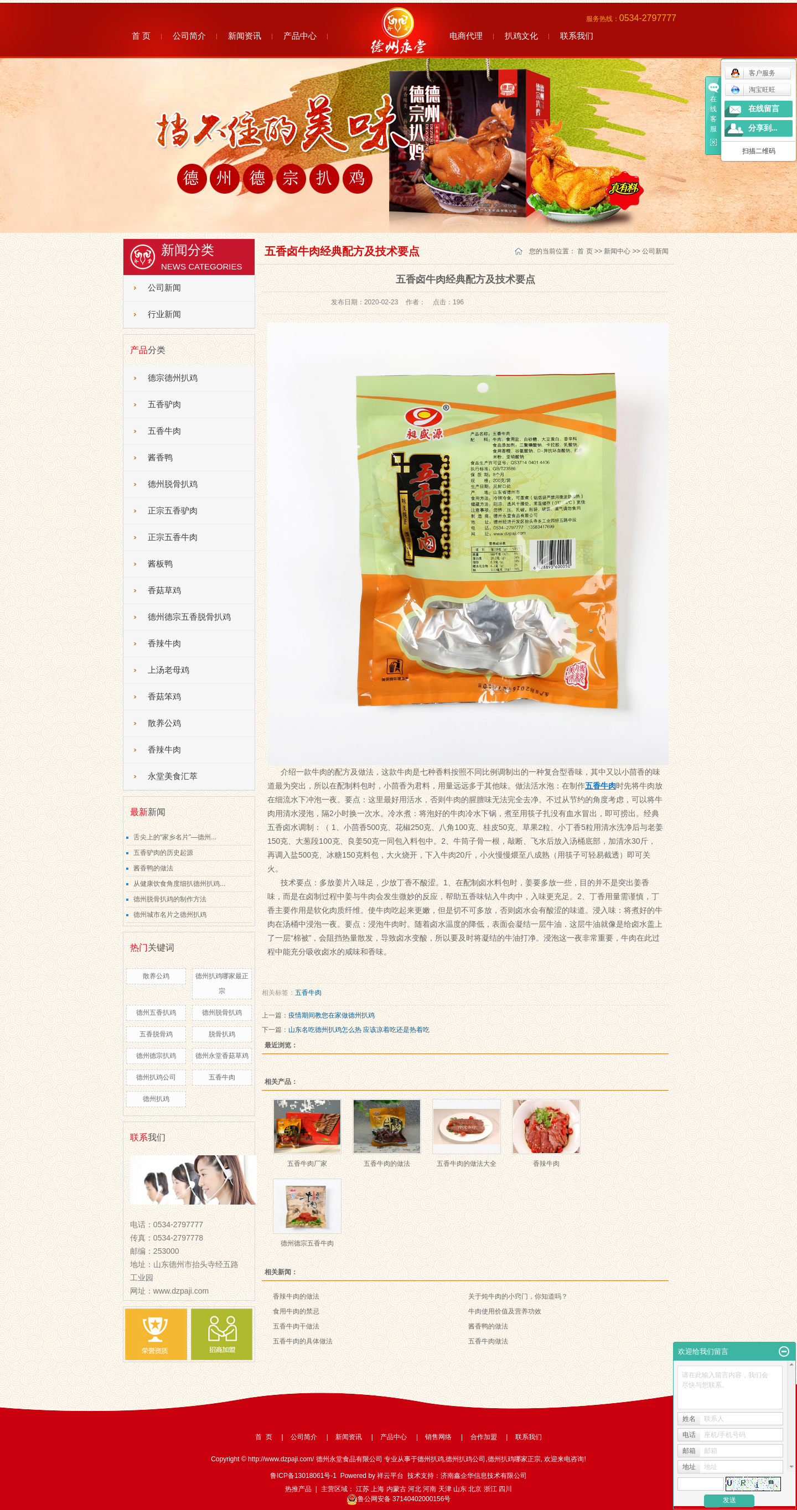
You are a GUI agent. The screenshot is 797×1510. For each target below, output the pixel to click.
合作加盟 (483, 1437)
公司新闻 (164, 287)
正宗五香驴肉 (173, 510)
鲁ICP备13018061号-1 (303, 1476)
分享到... (763, 128)
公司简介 (189, 35)
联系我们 (576, 35)
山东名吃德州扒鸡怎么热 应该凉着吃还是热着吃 (358, 1030)
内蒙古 (396, 1489)
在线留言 (763, 109)
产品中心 (300, 35)
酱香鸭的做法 (153, 868)
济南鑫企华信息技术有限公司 (484, 1476)
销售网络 (438, 1437)
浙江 (490, 1489)
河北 (414, 1489)
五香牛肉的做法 (387, 1163)
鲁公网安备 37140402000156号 (398, 1499)
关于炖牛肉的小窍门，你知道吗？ (518, 1296)
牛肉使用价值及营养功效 (504, 1311)
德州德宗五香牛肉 (307, 1243)
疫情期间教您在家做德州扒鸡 (331, 1015)
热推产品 (298, 1489)
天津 (445, 1489)
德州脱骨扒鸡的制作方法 (169, 899)
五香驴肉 (164, 404)
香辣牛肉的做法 (296, 1296)
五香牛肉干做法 (296, 1326)
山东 (460, 1489)
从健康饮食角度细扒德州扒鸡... (179, 884)
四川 (505, 1489)
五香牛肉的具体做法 (303, 1341)
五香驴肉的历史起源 (163, 853)
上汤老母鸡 (168, 670)
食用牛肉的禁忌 (296, 1311)
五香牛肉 (164, 431)
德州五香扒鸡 (156, 1012)
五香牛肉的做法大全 (466, 1163)
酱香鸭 (160, 457)
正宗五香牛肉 (173, 537)
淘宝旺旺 (753, 89)
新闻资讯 (244, 35)
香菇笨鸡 (164, 696)
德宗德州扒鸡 (173, 377)
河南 (429, 1489)
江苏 (362, 1489)
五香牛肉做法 (488, 1341)
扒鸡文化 (521, 35)
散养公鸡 (164, 723)
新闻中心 (617, 251)
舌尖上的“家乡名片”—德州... (174, 837)
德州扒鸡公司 (156, 1077)
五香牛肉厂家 (307, 1163)
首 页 (141, 35)
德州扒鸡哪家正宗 (514, 1459)
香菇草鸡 (164, 590)
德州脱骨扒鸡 (173, 484)
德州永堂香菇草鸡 (222, 1056)
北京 (475, 1489)
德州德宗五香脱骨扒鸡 (189, 617)
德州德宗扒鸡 (156, 1056)
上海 (377, 1489)
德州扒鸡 (156, 1099)
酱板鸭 (160, 563)
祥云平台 (390, 1476)
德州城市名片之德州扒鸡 (169, 915)
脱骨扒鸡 (222, 1034)
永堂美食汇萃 (173, 776)
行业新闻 (164, 314)
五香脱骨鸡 (156, 1034)
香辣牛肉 (164, 643)
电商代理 (466, 35)
